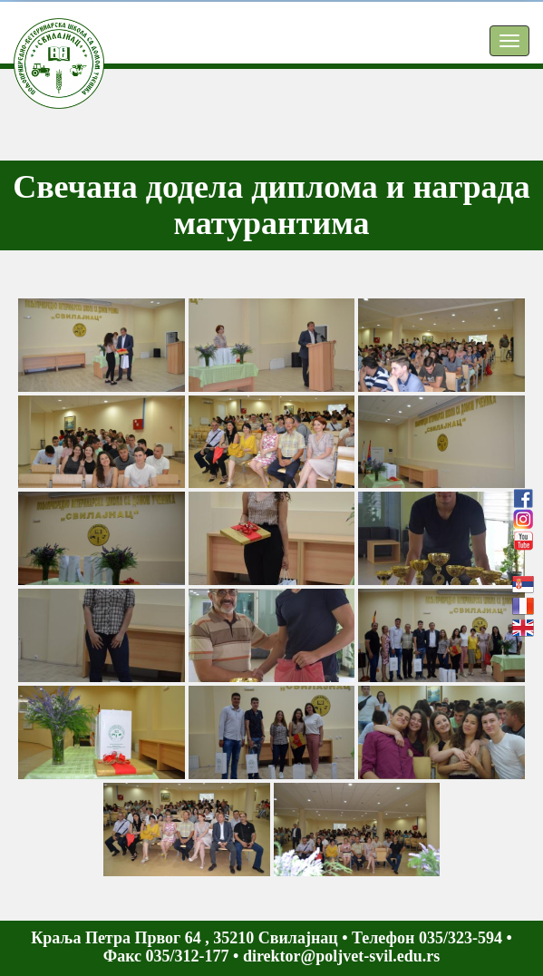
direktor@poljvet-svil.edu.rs (341, 956)
